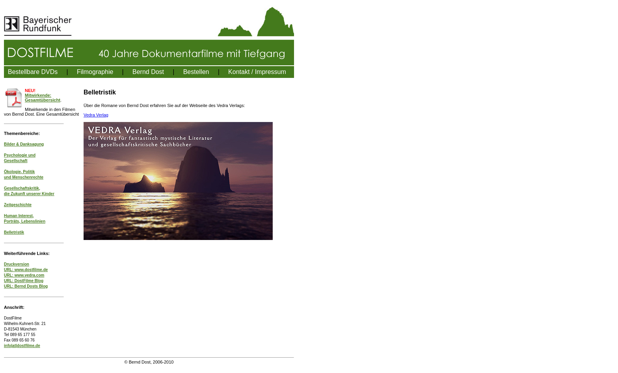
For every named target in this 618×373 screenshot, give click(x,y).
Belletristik (14, 232)
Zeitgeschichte (18, 205)
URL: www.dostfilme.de (26, 270)
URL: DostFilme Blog (23, 281)
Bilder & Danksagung (24, 144)
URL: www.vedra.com (24, 275)
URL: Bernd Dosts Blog (26, 286)
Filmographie (95, 71)
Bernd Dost (148, 71)
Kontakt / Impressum (257, 71)
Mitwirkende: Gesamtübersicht (42, 97)
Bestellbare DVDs (33, 71)
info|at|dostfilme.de (22, 345)
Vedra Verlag (96, 115)
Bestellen (196, 71)
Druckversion (16, 264)
